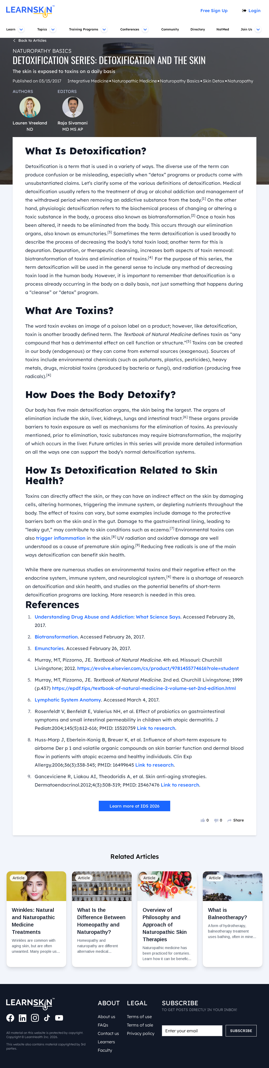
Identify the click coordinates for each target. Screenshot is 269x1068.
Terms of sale (140, 1025)
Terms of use (140, 1016)
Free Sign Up (215, 10)
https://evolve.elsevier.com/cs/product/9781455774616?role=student (125, 643)
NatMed (224, 29)
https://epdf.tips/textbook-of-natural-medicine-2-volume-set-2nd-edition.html (138, 663)
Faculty (105, 1050)
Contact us (109, 1033)
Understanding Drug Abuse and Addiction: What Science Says (104, 600)
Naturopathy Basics (39, 50)
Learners (107, 1042)
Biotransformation (55, 612)
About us (107, 1016)
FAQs (103, 1025)
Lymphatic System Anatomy (66, 675)
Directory (198, 29)
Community (170, 29)
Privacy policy (140, 1033)
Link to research (101, 703)
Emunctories (49, 623)
